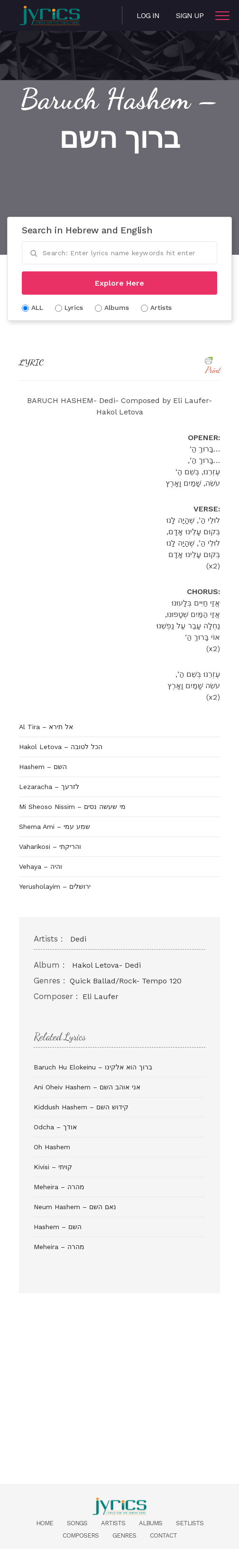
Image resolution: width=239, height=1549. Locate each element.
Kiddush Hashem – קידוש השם (81, 1107)
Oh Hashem (52, 1147)
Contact (163, 1535)
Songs (77, 1523)
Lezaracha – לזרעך (49, 786)
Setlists (189, 1523)
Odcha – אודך (55, 1127)
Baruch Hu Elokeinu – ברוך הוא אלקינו (93, 1067)
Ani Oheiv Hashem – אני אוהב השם (87, 1087)
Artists (113, 1523)
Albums (150, 1523)
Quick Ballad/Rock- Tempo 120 (126, 980)
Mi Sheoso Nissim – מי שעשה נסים (72, 806)
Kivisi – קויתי (53, 1167)
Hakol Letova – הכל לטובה (60, 746)
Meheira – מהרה (59, 1187)
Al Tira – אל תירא (46, 727)
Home (44, 1523)
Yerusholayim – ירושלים (55, 886)
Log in (148, 15)
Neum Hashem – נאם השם (75, 1207)
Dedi (78, 938)
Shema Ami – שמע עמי (54, 826)
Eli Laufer (101, 996)
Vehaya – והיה (40, 866)
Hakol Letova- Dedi (106, 965)
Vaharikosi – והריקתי (50, 846)
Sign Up (189, 15)
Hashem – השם (43, 766)
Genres (124, 1535)
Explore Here (119, 283)
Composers (81, 1535)
